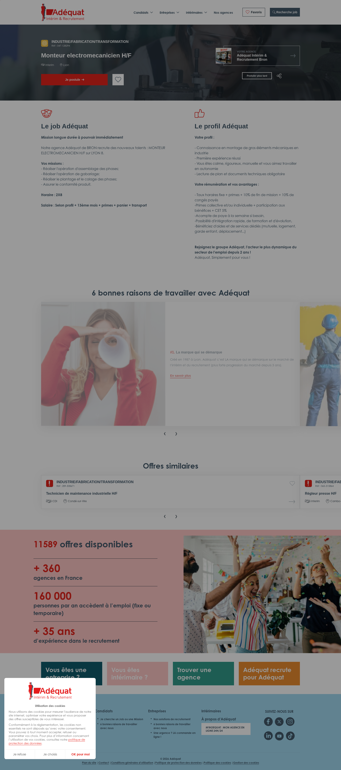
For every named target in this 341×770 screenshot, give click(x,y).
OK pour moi (80, 754)
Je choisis (50, 754)
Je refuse (19, 754)
